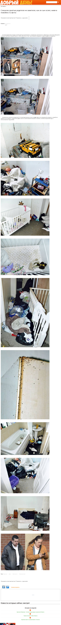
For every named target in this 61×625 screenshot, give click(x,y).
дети (48, 36)
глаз (37, 117)
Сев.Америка (7, 23)
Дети (6, 25)
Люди (6, 24)
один (35, 117)
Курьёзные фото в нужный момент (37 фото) (30, 619)
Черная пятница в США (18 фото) (30, 615)
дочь (19, 118)
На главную (3, 6)
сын (25, 117)
